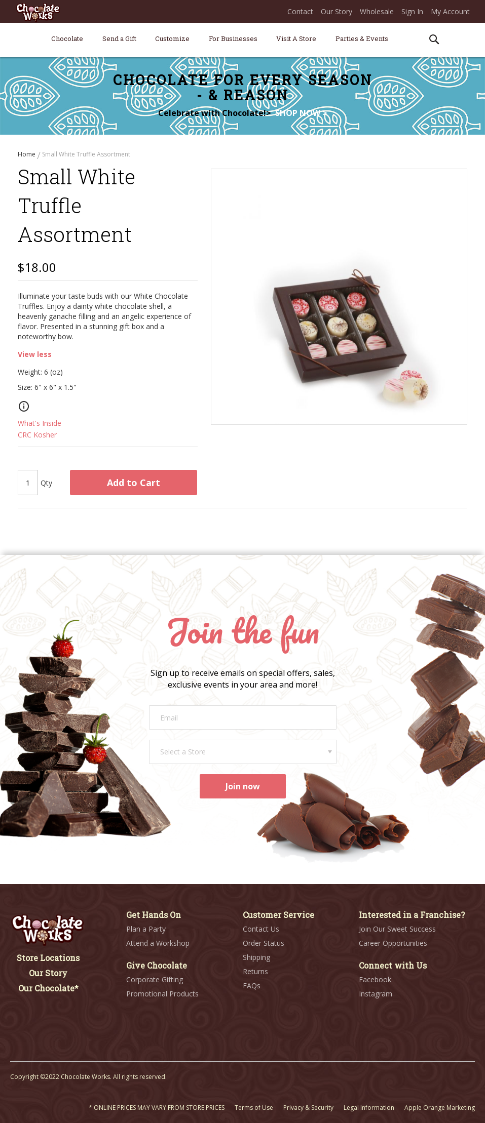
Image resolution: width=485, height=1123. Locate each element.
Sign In (412, 11)
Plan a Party (146, 929)
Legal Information (369, 1107)
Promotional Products (162, 993)
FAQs (251, 985)
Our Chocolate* (48, 988)
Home (27, 154)
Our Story (336, 11)
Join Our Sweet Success (397, 929)
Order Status (263, 943)
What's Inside (39, 424)
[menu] (242, 40)
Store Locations (48, 957)
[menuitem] (67, 38)
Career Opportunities (393, 943)
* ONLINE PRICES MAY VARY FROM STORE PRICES (157, 1107)
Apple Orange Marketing (439, 1107)
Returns (255, 971)
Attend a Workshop (158, 943)
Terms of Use (254, 1107)
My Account (450, 11)
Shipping (256, 957)
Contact (300, 11)
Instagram (375, 993)
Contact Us (261, 929)
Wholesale (377, 11)
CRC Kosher (37, 435)
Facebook (375, 979)
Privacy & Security (308, 1107)
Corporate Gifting (154, 979)
